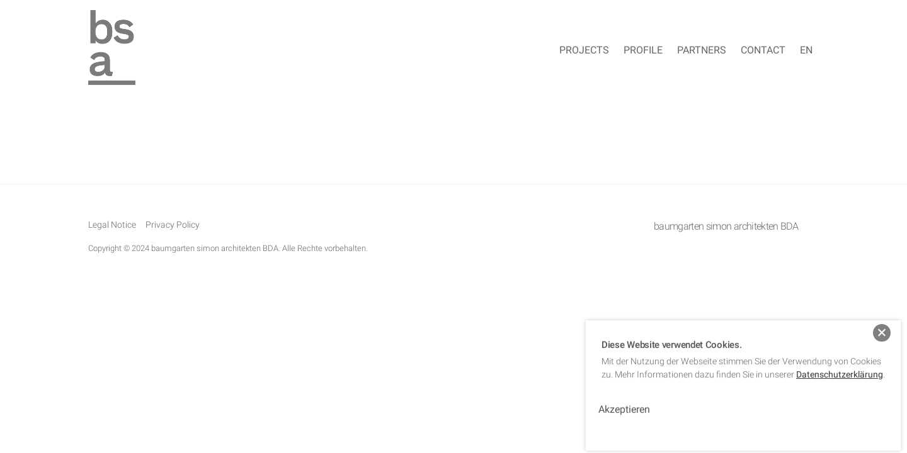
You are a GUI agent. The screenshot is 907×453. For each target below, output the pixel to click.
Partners (701, 50)
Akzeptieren (624, 403)
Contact (763, 50)
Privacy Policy (172, 225)
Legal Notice (112, 225)
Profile (643, 50)
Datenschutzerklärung (839, 367)
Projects (584, 50)
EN (806, 50)
